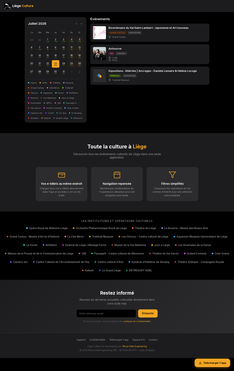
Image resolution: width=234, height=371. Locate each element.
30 (55, 72)
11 (71, 48)
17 (63, 56)
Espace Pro (138, 339)
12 (79, 48)
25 (71, 64)
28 (39, 72)
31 (64, 72)
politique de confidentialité (137, 321)
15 (47, 56)
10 (63, 48)
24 (63, 64)
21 (40, 64)
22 (47, 64)
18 (71, 56)
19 (79, 56)
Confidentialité (97, 339)
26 (79, 64)
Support (81, 339)
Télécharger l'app (119, 339)
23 (55, 64)
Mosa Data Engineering (135, 346)
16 (55, 56)
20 (31, 64)
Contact (153, 339)
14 (40, 56)
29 (47, 72)
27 (31, 72)
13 (32, 56)
